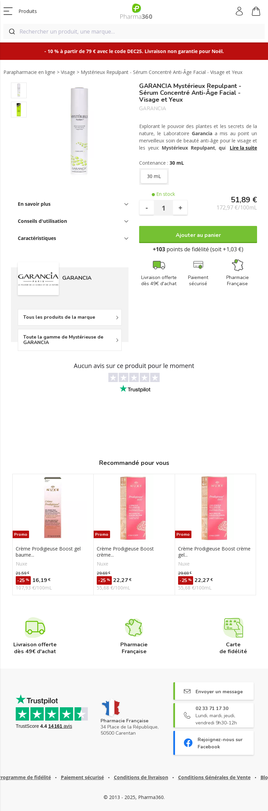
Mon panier (256, 12)
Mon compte (240, 11)
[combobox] (134, 31)
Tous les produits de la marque (59, 317)
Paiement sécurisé (82, 777)
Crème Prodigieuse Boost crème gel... (214, 552)
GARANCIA (152, 109)
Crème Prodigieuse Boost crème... (125, 552)
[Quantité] (163, 207)
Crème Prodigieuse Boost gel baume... (48, 552)
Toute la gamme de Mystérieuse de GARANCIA (63, 340)
